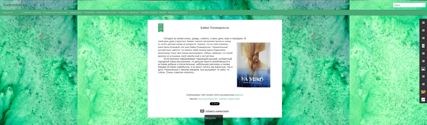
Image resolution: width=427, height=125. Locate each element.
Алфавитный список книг (55, 12)
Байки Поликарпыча (215, 27)
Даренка (239, 95)
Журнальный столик (106, 12)
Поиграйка (89, 12)
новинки (223, 99)
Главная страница (32, 12)
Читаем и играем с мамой (153, 12)
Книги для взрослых (178, 12)
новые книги (234, 99)
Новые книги (76, 12)
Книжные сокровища (128, 12)
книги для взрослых (208, 99)
